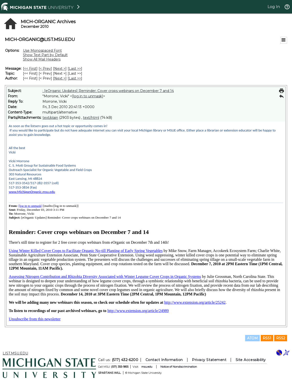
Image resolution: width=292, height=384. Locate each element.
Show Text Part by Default (45, 55)
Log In (274, 6)
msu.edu (146, 366)
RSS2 (280, 338)
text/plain (50, 117)
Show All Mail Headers (42, 59)
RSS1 (267, 338)
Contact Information (164, 360)
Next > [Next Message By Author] (59, 78)
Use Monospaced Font (42, 50)
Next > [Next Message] (59, 68)
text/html (91, 117)
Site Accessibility (251, 360)
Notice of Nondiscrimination (178, 366)
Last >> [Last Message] (75, 68)
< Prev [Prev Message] (45, 68)
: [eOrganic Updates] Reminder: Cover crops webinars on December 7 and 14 (108, 91)
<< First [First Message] (30, 68)
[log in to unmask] (87, 96)
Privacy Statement (209, 360)
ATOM (252, 338)
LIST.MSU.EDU (15, 353)
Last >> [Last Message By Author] (75, 78)
